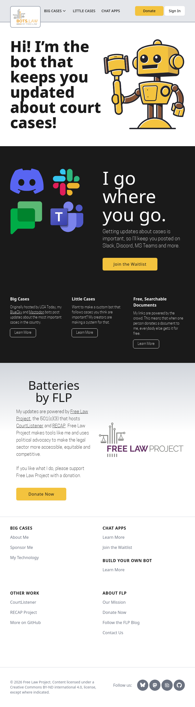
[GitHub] (179, 685)
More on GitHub (25, 622)
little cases (84, 10)
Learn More (22, 333)
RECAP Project (23, 612)
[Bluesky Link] (142, 685)
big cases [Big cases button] (55, 10)
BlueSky (16, 312)
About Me (19, 537)
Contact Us (113, 632)
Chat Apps (110, 10)
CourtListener (29, 426)
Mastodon (36, 312)
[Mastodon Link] (154, 685)
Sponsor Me (21, 547)
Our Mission (114, 602)
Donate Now (41, 494)
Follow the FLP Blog (121, 622)
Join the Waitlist (130, 264)
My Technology (24, 557)
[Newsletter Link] (167, 685)
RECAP (59, 426)
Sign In (175, 10)
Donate (149, 10)
